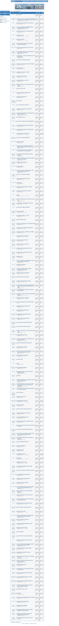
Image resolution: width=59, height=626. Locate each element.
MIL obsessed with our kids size (22, 482)
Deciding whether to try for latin (23, 80)
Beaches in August (20, 141)
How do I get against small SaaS (22, 441)
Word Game (19, 458)
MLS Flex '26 (19, 14)
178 (25, 36)
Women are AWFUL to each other (23, 519)
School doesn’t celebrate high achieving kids (25, 429)
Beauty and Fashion (13, 191)
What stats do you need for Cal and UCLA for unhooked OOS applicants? (25, 44)
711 (27, 134)
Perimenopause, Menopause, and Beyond (13, 438)
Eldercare (13, 260)
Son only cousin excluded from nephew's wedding (25, 597)
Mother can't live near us (21, 396)
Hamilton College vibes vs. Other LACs (23, 412)
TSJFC (18, 194)
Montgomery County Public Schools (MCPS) (13, 101)
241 (27, 401)
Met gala (18, 375)
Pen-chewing (19, 182)
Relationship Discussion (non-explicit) (13, 52)
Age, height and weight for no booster (23, 552)
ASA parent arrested (20, 39)
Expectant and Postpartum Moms (13, 593)
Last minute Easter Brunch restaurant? (24, 326)
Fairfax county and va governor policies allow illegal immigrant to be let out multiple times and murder (26, 19)
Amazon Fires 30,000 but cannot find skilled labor (25, 121)
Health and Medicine (13, 573)
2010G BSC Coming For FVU (22, 462)
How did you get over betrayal (22, 239)
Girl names (19, 593)
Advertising (44, 1)
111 (26, 195)
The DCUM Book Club (13, 72)
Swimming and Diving (13, 68)
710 (26, 134)
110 (25, 195)
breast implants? (20, 166)
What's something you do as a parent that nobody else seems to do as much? (26, 159)
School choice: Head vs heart (22, 162)
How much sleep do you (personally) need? (24, 572)
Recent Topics (4, 17)
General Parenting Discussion (13, 158)
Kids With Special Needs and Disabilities (13, 286)
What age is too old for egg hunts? (23, 276)
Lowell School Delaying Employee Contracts (24, 523)
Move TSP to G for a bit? (21, 511)
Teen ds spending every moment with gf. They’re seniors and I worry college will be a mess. (25, 487)
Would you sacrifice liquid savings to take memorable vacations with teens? (24, 614)
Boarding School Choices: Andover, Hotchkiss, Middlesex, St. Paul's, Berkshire (25, 610)
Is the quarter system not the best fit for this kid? (25, 470)
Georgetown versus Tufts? (21, 564)
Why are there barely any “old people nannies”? (25, 31)
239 (25, 401)
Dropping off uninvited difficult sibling (24, 314)
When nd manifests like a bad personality (24, 342)
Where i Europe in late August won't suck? (24, 248)
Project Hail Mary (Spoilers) (22, 367)
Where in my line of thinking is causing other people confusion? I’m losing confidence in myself (25, 146)
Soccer (13, 14)
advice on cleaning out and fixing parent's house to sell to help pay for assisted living (26, 261)
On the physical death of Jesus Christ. (23, 178)
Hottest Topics (4, 19)
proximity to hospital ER (21, 264)
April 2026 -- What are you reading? (23, 72)
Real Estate (13, 264)
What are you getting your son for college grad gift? (26, 223)
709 (25, 134)
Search (2, 16)
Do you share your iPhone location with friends (25, 22)
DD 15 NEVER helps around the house (23, 474)
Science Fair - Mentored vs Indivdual (23, 174)
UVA (18, 363)
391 (25, 454)
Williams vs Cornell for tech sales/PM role (24, 108)
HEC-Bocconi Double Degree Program (23, 59)
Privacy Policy (3, 22)
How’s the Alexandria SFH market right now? (25, 494)
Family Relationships (13, 125)
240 (26, 401)
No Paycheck (19, 100)
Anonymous (36, 14)
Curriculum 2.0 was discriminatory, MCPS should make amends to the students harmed (25, 434)
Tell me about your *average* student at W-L (25, 580)
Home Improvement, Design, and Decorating (13, 393)
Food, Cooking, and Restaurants (13, 138)
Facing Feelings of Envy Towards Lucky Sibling (25, 125)
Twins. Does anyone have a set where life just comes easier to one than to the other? (25, 150)
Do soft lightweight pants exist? (22, 417)
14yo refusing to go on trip (21, 334)
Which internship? (20, 531)
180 (27, 36)
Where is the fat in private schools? (23, 272)
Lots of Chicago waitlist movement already (24, 466)
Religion (13, 55)
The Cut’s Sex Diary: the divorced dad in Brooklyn (25, 63)
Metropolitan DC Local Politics (13, 19)
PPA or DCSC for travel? (21, 88)
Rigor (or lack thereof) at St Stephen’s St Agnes (25, 421)
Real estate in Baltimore (21, 445)
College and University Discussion (13, 28)
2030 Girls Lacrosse (20, 35)
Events (32, 1)
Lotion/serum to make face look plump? (24, 190)
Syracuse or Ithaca (20, 404)
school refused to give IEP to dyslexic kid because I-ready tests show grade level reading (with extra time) (26, 286)
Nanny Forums (26, 1)
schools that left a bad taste (22, 76)
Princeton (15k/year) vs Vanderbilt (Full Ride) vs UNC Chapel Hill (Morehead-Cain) (25, 28)
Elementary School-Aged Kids (13, 351)
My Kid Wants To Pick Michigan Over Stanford (25, 203)
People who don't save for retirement (23, 478)
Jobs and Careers (13, 121)
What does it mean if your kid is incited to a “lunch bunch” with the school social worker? (26, 351)
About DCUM (38, 1)
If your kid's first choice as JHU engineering (24, 535)
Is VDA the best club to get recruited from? (24, 503)
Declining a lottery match (21, 219)
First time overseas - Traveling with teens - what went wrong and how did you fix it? (25, 171)
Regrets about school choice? (22, 527)
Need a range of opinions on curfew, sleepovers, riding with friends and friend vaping (25, 516)
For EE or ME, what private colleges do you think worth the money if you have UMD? (25, 545)
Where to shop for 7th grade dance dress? (24, 408)
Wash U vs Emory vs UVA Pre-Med (23, 244)
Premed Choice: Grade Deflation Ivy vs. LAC (24, 252)
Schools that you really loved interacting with (25, 227)
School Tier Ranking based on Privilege (24, 280)
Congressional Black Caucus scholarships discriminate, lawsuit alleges (24, 269)
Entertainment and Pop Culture (13, 294)
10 (26, 340)
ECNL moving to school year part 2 (23, 133)
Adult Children (13, 149)
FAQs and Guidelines (5, 20)
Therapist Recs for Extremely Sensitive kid (24, 322)
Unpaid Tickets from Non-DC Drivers (23, 318)
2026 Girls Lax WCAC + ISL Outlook (23, 297)
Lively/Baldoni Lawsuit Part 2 (22, 400)
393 (27, 454)
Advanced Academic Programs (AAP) (13, 175)
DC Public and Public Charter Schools (13, 81)
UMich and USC (20, 256)
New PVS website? (20, 67)
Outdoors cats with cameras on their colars (24, 539)
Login (5, 14)
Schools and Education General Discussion (13, 430)
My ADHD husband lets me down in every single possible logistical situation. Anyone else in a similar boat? (25, 384)
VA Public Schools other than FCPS (13, 581)
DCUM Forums (19, 1)
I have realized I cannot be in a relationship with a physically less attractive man (26, 52)
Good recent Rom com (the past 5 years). (24, 507)
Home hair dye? (20, 359)
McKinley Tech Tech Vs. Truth (22, 589)
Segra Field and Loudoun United (22, 235)
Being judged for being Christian (22, 310)
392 (26, 454)
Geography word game (21, 453)
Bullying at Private (20, 449)
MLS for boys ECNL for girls (22, 96)
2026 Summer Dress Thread (22, 346)
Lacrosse (13, 35)
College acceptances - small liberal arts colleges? (25, 231)
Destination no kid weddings (22, 605)
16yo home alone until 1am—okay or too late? (25, 47)
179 (26, 36)
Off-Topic (13, 22)
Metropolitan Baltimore (13, 446)
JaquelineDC (37, 182)
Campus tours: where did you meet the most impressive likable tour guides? (25, 585)
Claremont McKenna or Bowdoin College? (24, 548)
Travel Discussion (13, 129)
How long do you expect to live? (22, 355)
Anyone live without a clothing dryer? (23, 92)
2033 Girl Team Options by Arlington (23, 207)
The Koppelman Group (21, 117)
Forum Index (13, 11)
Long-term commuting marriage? (23, 601)
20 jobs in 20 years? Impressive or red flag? (24, 186)
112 (27, 195)
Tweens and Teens (13, 47)
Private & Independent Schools (13, 200)
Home (13, 1)
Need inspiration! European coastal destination (25, 129)
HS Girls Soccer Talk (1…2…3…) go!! (23, 215)
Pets (13, 539)
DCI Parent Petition (20, 211)
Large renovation (20, 392)
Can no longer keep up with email (23, 104)
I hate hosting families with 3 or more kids (24, 576)
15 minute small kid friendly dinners (23, 137)
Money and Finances (13, 355)
